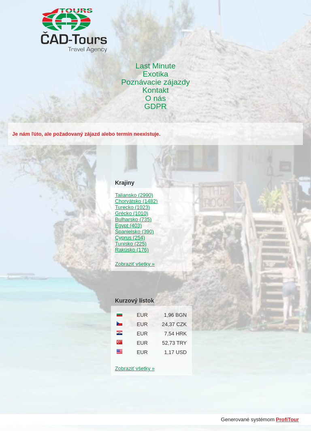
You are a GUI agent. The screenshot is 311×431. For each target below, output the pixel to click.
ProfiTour (287, 419)
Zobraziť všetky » (135, 264)
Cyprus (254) (130, 238)
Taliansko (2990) (134, 195)
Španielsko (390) (134, 231)
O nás (155, 98)
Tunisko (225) (131, 244)
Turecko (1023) (132, 207)
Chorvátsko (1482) (136, 201)
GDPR (155, 106)
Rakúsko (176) (132, 250)
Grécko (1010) (131, 213)
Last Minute (155, 66)
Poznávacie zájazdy (155, 82)
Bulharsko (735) (133, 219)
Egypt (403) (128, 225)
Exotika (155, 74)
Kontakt (155, 90)
